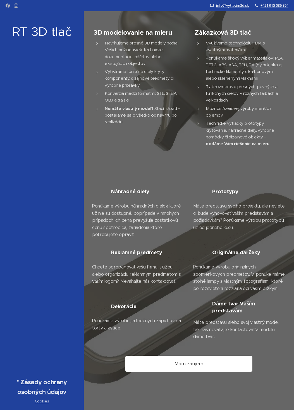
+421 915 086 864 (274, 5)
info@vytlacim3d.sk (232, 5)
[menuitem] (42, 196)
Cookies (42, 401)
